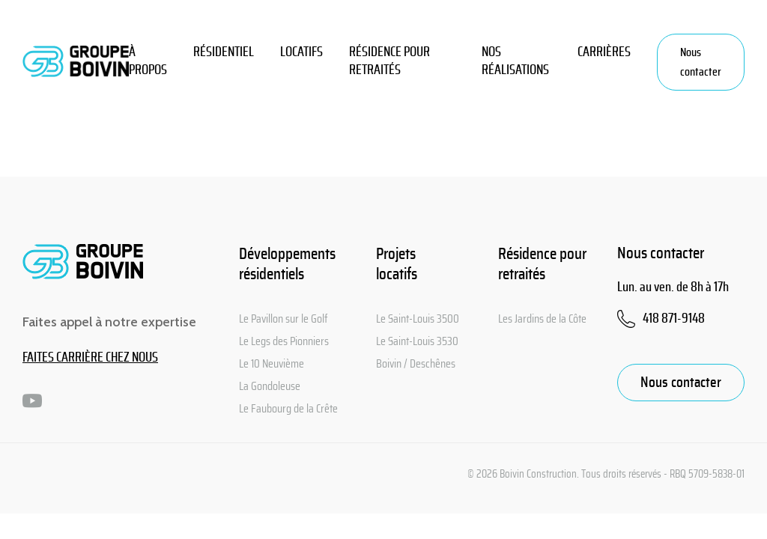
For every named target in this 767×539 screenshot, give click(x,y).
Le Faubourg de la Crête (288, 409)
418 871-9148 (674, 319)
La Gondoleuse (269, 386)
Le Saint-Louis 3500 (417, 319)
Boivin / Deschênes (415, 364)
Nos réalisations (515, 61)
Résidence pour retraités (389, 61)
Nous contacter (700, 62)
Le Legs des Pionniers (284, 341)
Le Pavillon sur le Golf (283, 319)
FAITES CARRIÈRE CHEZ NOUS (90, 358)
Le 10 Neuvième (271, 364)
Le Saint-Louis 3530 (417, 341)
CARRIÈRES (604, 52)
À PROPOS (148, 61)
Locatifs (301, 52)
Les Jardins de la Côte (542, 319)
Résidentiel (223, 52)
